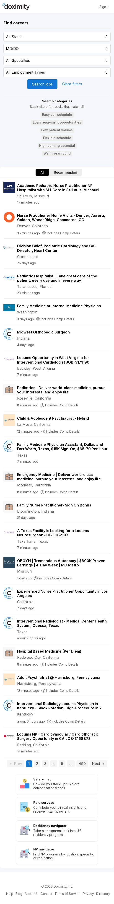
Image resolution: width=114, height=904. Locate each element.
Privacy (88, 894)
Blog (19, 894)
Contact (46, 894)
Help (9, 894)
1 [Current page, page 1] (30, 763)
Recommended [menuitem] (65, 172)
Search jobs (42, 84)
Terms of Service (67, 894)
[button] (57, 115)
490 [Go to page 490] (82, 763)
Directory (103, 894)
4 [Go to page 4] (53, 763)
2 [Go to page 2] (37, 763)
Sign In (104, 7)
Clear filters (72, 84)
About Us (31, 894)
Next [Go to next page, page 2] (98, 763)
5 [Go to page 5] (62, 763)
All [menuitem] (42, 172)
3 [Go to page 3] (45, 763)
